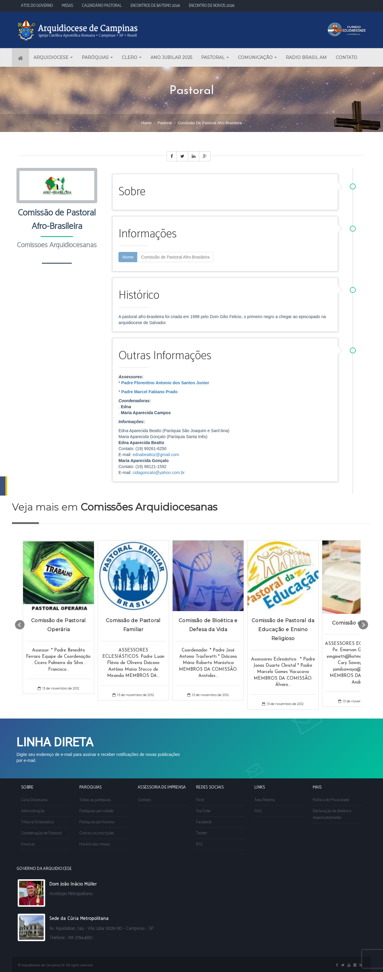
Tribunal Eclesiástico (37, 822)
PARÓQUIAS (97, 57)
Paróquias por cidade (96, 811)
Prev (20, 625)
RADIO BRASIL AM (306, 57)
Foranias (28, 844)
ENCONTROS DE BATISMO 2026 (155, 6)
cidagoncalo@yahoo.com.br (159, 472)
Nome (127, 257)
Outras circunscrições (96, 833)
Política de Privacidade (331, 800)
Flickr (200, 800)
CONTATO (346, 57)
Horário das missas (94, 844)
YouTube (203, 811)
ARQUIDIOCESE (53, 57)
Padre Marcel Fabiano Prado (149, 391)
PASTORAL (215, 57)
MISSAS (67, 6)
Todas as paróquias (95, 800)
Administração (33, 811)
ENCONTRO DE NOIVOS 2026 (211, 6)
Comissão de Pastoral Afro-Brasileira (175, 257)
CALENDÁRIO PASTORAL (101, 6)
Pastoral (164, 123)
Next (363, 625)
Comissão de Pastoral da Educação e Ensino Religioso (283, 629)
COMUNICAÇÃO (257, 57)
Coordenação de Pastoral (41, 833)
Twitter (201, 833)
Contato (144, 800)
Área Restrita (264, 800)
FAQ (258, 811)
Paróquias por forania (96, 822)
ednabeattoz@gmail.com (156, 454)
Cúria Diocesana (34, 800)
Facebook (204, 822)
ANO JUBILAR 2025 (171, 57)
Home (146, 123)
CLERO (132, 57)
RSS (199, 844)
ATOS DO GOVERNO (37, 6)
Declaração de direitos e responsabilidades (332, 814)
